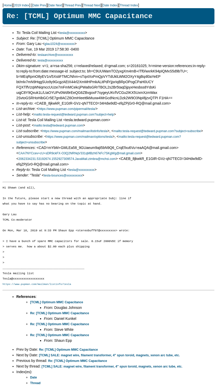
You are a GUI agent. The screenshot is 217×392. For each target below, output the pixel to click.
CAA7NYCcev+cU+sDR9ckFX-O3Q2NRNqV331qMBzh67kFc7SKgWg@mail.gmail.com (79, 153)
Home (8, 5)
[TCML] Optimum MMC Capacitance (56, 302)
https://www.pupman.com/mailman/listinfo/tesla (74, 131)
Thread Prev (72, 5)
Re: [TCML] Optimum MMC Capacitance (59, 313)
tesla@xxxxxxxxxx (72, 33)
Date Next (55, 5)
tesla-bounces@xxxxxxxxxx (63, 175)
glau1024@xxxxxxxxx (59, 44)
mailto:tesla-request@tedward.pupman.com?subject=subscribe (157, 131)
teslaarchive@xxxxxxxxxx (55, 55)
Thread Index (129, 5)
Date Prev (39, 5)
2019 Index (21, 5)
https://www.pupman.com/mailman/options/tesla (79, 136)
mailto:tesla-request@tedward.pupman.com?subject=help (74, 114)
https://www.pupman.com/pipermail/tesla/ (67, 109)
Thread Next (91, 5)
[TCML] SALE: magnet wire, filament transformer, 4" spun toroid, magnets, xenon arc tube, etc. (109, 355)
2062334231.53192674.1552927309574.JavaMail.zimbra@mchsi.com (67, 159)
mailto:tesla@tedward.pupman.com (58, 125)
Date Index (110, 5)
